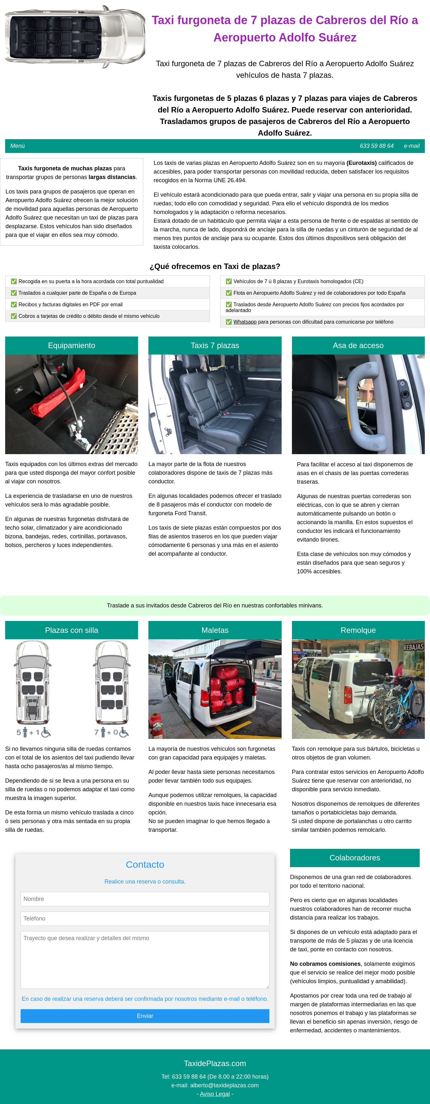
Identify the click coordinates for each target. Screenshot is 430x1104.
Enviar (145, 1016)
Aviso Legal (215, 1094)
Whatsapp (245, 322)
